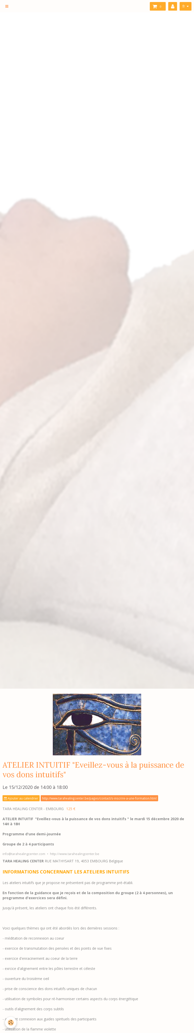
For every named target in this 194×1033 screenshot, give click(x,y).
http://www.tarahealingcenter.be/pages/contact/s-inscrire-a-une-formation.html (99, 798)
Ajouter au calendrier (21, 798)
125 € (70, 808)
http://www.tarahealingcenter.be (74, 854)
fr (183, 6)
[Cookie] (10, 1022)
